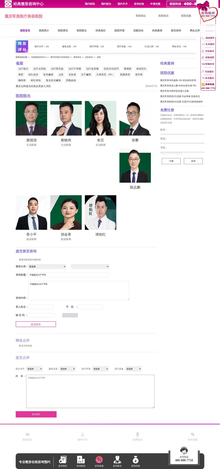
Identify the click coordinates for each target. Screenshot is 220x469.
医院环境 (119, 30)
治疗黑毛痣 (57, 68)
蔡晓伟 (66, 140)
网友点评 (195, 30)
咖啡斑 (22, 80)
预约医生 (106, 4)
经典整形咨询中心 (38, 57)
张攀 (135, 140)
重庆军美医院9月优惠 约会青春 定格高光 (180, 96)
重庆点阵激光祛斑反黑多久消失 (33, 86)
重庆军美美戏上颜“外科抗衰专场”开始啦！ (181, 86)
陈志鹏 (135, 187)
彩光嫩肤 (48, 74)
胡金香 (66, 234)
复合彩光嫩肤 (53, 80)
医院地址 (141, 15)
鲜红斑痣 (36, 80)
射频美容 (125, 74)
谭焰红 (100, 234)
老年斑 (139, 74)
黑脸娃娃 (71, 80)
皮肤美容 (89, 57)
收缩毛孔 (141, 68)
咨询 (193, 161)
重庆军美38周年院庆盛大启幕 (174, 91)
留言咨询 (176, 30)
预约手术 (123, 4)
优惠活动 (138, 30)
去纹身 (72, 74)
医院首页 (25, 30)
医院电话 (163, 15)
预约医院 (90, 4)
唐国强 (31, 140)
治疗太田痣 (39, 68)
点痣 (60, 74)
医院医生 (82, 30)
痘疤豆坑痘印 (111, 68)
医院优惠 (186, 15)
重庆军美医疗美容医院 (23, 16)
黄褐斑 (127, 68)
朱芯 (100, 140)
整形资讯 (77, 57)
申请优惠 (155, 4)
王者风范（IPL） (105, 74)
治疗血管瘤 (92, 68)
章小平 (31, 234)
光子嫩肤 (86, 74)
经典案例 (157, 30)
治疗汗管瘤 (75, 68)
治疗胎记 (23, 68)
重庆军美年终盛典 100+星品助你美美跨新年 (181, 80)
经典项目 (101, 30)
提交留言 (36, 324)
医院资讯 (63, 30)
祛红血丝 (33, 74)
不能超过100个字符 (78, 290)
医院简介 (44, 30)
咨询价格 (139, 4)
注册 (171, 161)
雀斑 (99, 57)
